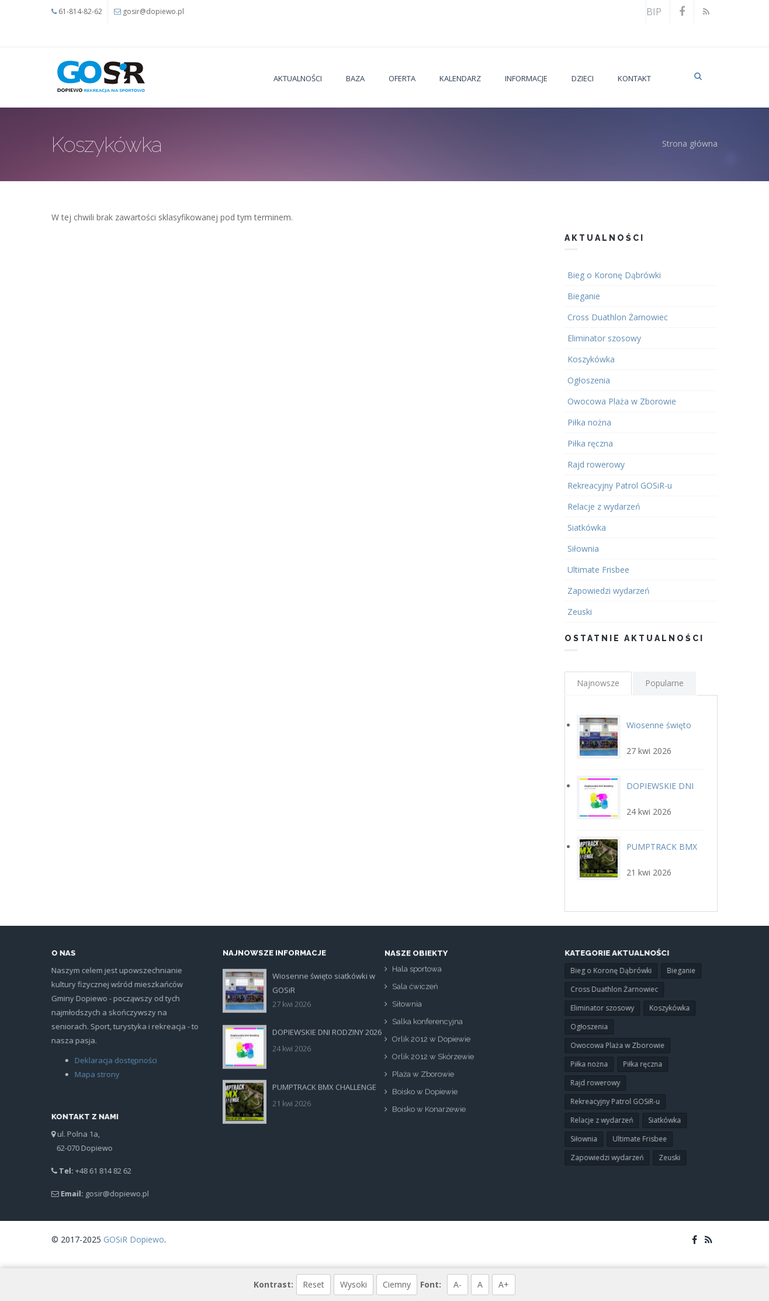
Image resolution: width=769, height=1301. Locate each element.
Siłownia (584, 548)
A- (457, 1284)
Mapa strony (91, 1074)
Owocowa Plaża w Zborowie (623, 401)
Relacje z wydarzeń (605, 506)
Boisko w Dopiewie (425, 1097)
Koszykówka (592, 359)
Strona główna (690, 143)
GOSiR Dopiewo (133, 1239)
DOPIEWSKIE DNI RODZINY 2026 (327, 1026)
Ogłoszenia (590, 380)
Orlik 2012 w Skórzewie (433, 1062)
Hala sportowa (417, 974)
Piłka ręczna (591, 443)
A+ (503, 1284)
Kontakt (634, 78)
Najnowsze (598, 682)
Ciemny (397, 1284)
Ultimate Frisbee (600, 569)
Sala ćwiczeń (415, 992)
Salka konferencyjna (427, 1027)
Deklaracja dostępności (110, 1060)
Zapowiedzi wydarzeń (610, 590)
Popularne (664, 682)
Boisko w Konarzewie (429, 1114)
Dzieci (582, 78)
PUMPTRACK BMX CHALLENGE (324, 1081)
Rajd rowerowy (597, 464)
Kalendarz (460, 78)
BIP (653, 11)
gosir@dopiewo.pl (153, 11)
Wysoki (353, 1284)
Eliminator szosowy (605, 338)
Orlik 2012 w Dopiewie (431, 1044)
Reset (313, 1284)
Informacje (526, 78)
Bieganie (585, 296)
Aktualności (297, 78)
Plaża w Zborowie (423, 1079)
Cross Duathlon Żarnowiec (619, 317)
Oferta (402, 78)
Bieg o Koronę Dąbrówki (615, 275)
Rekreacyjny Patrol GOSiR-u (621, 485)
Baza (355, 78)
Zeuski (581, 611)
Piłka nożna (590, 422)
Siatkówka (588, 527)
